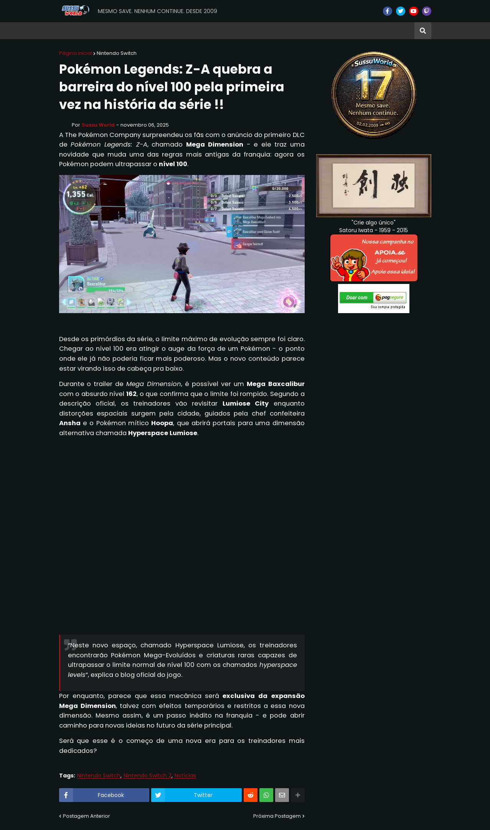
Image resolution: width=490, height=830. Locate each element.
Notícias (185, 776)
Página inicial (75, 53)
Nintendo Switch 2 (148, 776)
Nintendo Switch (117, 53)
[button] (422, 30)
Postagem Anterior (86, 815)
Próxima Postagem (277, 815)
